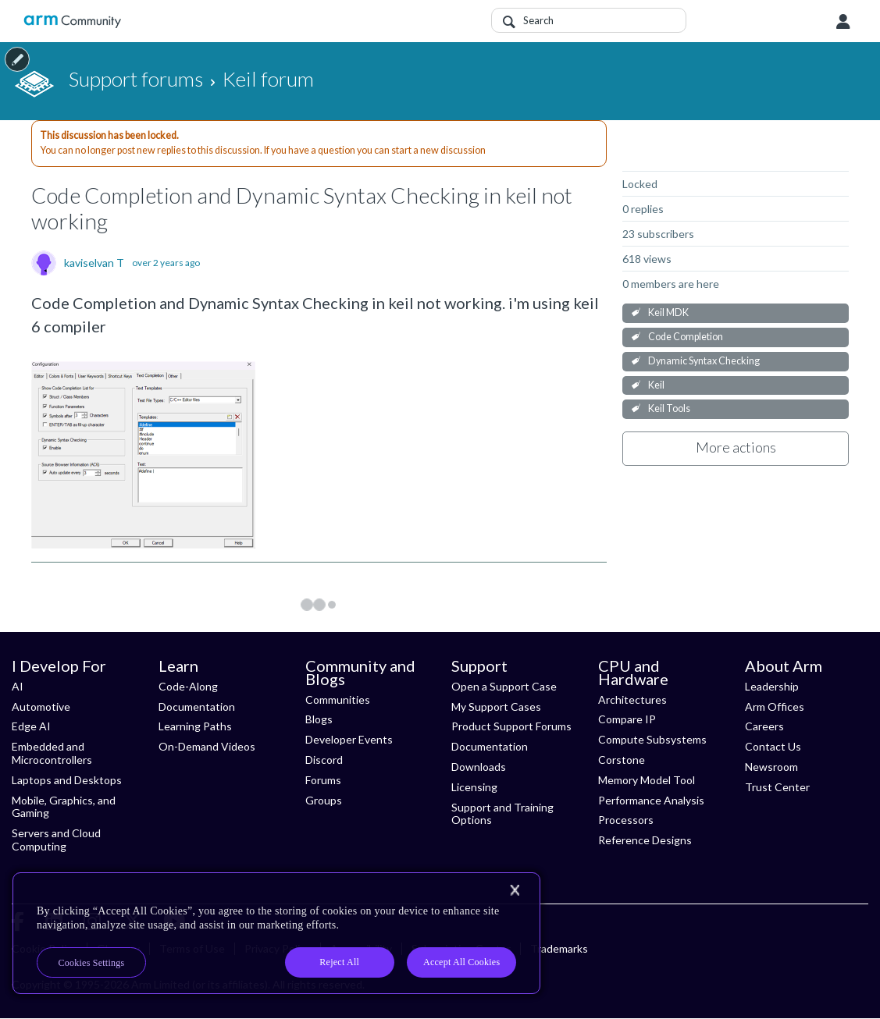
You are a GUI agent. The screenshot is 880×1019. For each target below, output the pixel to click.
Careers (764, 726)
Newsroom (771, 766)
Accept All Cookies (461, 962)
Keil (656, 385)
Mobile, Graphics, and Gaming (64, 807)
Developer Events (349, 739)
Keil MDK (668, 312)
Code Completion (685, 337)
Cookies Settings (92, 962)
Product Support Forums (511, 726)
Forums (323, 779)
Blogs (319, 719)
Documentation (197, 706)
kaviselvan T (94, 263)
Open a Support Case (504, 686)
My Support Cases (496, 706)
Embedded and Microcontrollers (52, 753)
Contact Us (773, 746)
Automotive (41, 706)
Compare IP (627, 719)
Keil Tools (669, 408)
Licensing (474, 787)
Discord (324, 759)
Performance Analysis (651, 800)
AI (17, 686)
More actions (736, 447)
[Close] (514, 890)
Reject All (339, 962)
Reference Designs (645, 840)
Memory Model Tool (646, 779)
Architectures (632, 699)
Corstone (621, 759)
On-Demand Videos (207, 746)
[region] (276, 933)
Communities (337, 699)
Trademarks (559, 948)
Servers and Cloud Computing (56, 839)
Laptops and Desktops (67, 779)
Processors (626, 819)
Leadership (772, 686)
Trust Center (777, 787)
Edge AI (31, 726)
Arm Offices (774, 706)
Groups (323, 800)
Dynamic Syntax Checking (704, 361)
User (843, 22)
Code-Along (188, 686)
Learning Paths (195, 726)
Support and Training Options (502, 814)
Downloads (478, 766)
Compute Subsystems (652, 739)
